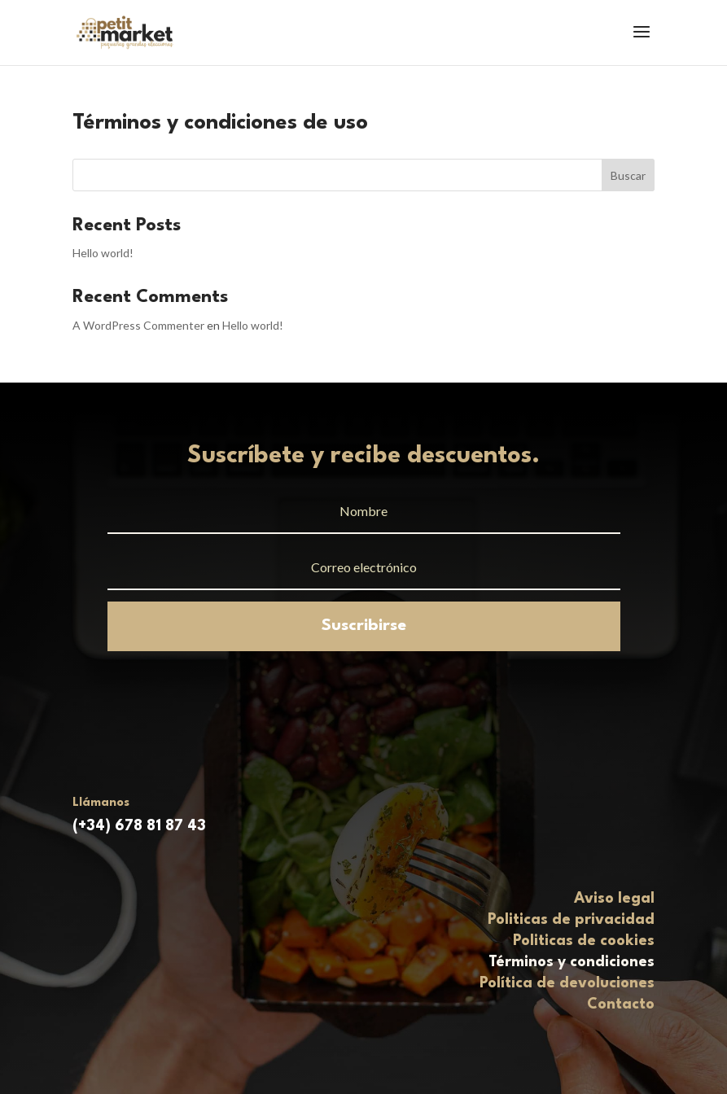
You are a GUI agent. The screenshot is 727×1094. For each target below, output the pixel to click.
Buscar (628, 175)
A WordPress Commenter (138, 325)
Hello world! (103, 253)
